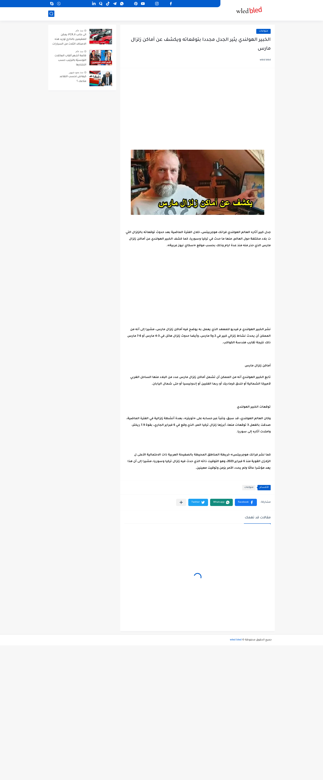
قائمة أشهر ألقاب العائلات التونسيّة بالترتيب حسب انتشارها (70, 60)
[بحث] (51, 14)
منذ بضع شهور (76, 72)
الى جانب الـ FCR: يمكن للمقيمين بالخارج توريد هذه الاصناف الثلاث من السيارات (69, 39)
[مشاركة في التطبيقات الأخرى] (181, 502)
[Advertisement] (197, 104)
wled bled (236, 640)
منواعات (263, 31)
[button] (246, 502)
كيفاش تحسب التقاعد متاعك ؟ (73, 79)
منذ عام (79, 30)
